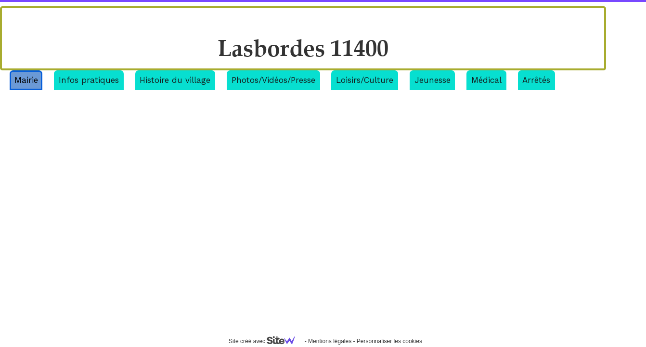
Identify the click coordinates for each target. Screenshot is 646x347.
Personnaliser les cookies (389, 341)
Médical (486, 80)
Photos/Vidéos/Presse (273, 80)
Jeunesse (432, 80)
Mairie (26, 80)
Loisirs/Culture (364, 80)
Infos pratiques (89, 80)
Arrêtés (536, 80)
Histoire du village (175, 80)
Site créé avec (266, 341)
